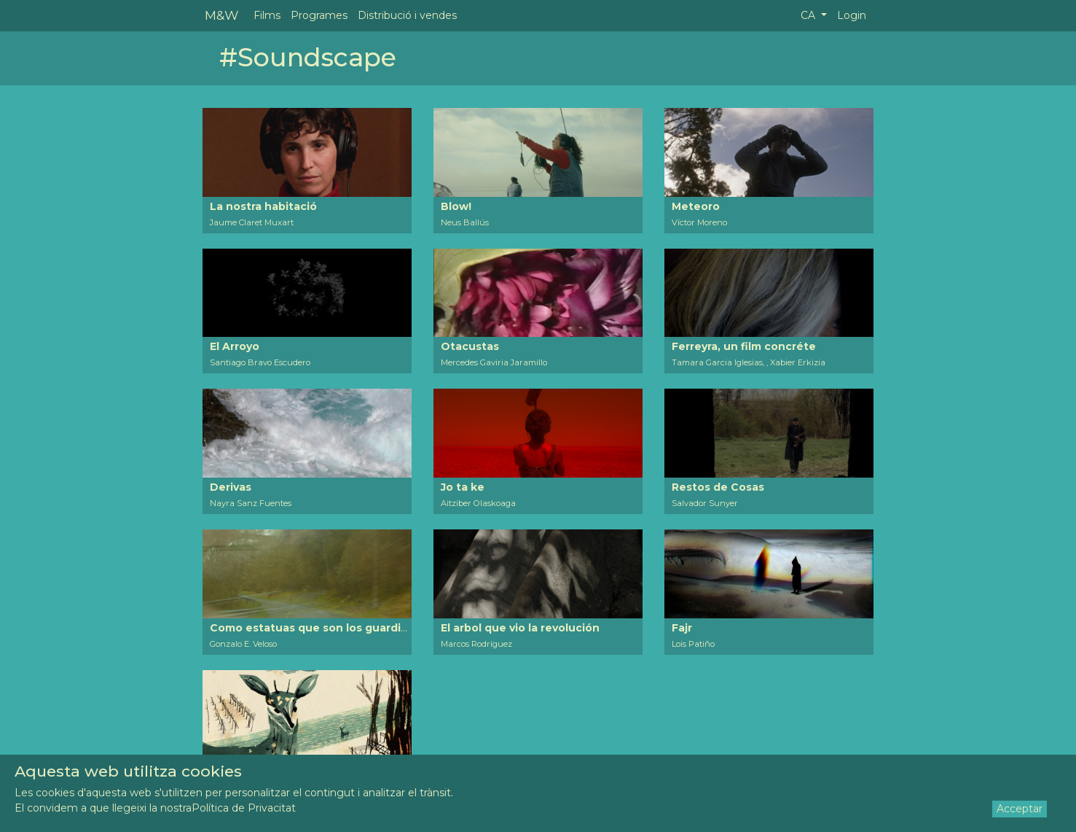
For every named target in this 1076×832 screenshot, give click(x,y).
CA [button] (809, 15)
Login (851, 15)
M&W (221, 15)
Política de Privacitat (244, 807)
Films (267, 15)
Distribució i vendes (407, 15)
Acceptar (1019, 808)
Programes (319, 15)
